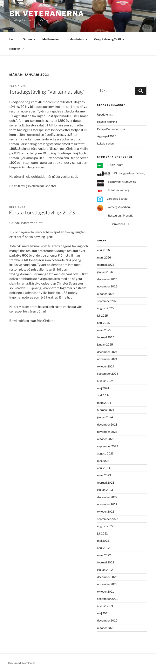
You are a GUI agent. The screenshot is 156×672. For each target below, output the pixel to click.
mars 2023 (104, 475)
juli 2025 (102, 315)
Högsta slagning (107, 121)
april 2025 (103, 322)
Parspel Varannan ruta (111, 129)
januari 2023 (105, 489)
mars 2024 (104, 402)
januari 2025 (105, 344)
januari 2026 (105, 272)
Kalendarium (78, 39)
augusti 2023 (105, 453)
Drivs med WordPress (21, 663)
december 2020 (107, 620)
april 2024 (103, 395)
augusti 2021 (105, 606)
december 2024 (107, 351)
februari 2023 (105, 482)
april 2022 (103, 547)
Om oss (29, 39)
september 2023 (107, 446)
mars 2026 (104, 257)
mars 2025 (104, 330)
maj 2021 (103, 613)
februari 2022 (105, 562)
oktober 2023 (105, 438)
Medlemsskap (51, 39)
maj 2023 (103, 460)
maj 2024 (103, 388)
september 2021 (107, 598)
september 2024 (107, 373)
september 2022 (107, 519)
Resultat (16, 48)
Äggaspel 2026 (106, 136)
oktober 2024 (105, 366)
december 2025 (107, 279)
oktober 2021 (105, 591)
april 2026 (103, 250)
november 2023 (107, 431)
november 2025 (107, 286)
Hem (12, 39)
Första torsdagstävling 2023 (42, 213)
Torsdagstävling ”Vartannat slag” (47, 92)
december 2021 (107, 577)
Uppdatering (104, 114)
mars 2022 (104, 555)
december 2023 (107, 424)
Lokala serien (105, 143)
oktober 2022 (105, 511)
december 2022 (107, 497)
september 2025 (107, 301)
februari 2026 (105, 264)
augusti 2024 (105, 380)
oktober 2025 (105, 293)
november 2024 (107, 359)
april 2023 (103, 468)
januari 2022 (105, 569)
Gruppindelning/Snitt (109, 39)
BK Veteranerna (46, 13)
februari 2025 (105, 337)
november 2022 (107, 504)
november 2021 (107, 584)
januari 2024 (105, 417)
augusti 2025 (105, 308)
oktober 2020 (105, 627)
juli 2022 (102, 533)
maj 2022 (103, 540)
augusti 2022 (105, 526)
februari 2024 (105, 410)
